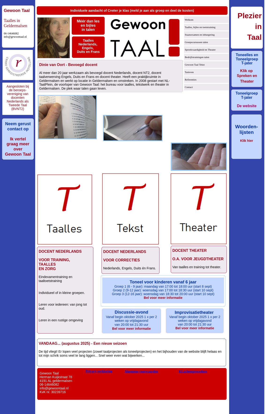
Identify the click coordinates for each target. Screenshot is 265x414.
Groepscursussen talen (196, 42)
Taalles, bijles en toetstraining (200, 27)
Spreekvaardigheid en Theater (200, 49)
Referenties (190, 79)
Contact (188, 87)
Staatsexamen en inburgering (199, 34)
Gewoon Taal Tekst (194, 64)
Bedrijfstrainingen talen (196, 57)
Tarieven (189, 72)
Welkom (188, 19)
